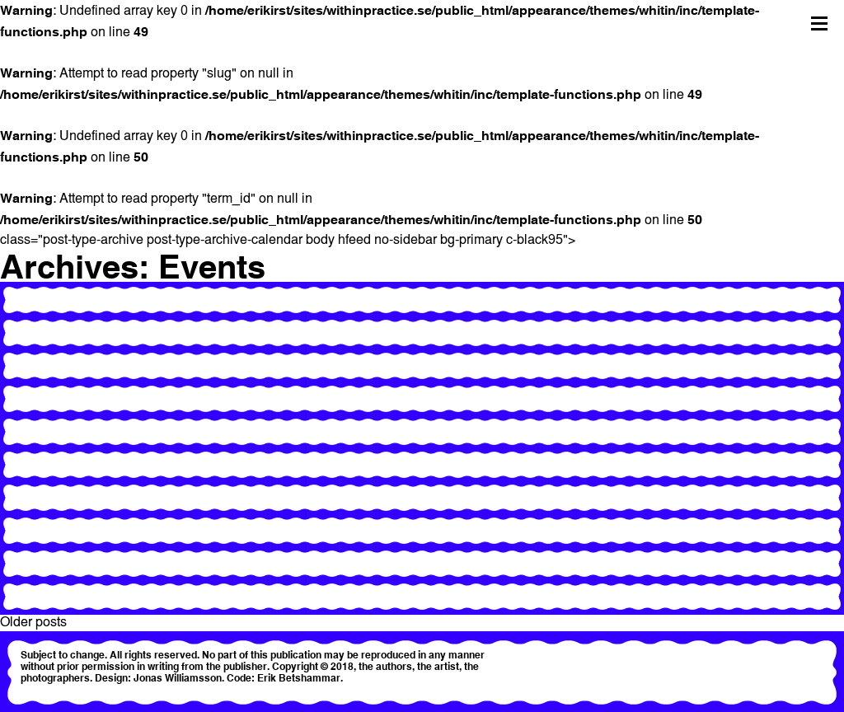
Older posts (33, 623)
